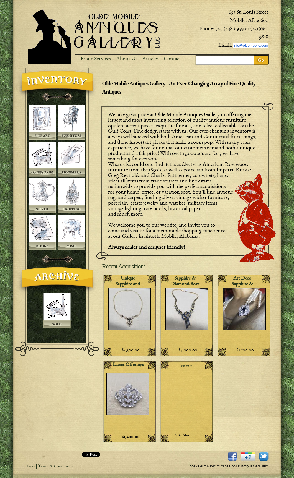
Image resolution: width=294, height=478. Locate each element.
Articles (150, 59)
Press (31, 466)
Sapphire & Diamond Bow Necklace (185, 284)
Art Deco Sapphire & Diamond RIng (242, 284)
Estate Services (96, 59)
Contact (172, 59)
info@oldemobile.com (250, 45)
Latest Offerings (128, 365)
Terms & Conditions (55, 466)
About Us (126, 59)
